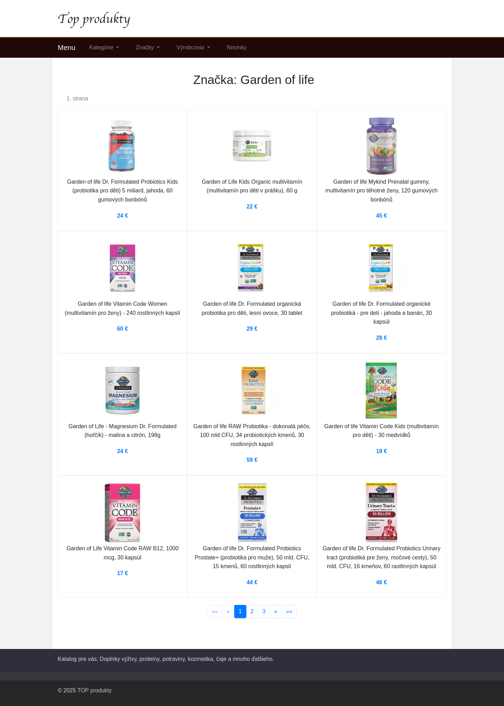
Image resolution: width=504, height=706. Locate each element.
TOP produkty (94, 690)
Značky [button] (145, 47)
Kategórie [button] (102, 47)
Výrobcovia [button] (191, 47)
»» (289, 611)
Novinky (237, 47)
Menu (66, 47)
